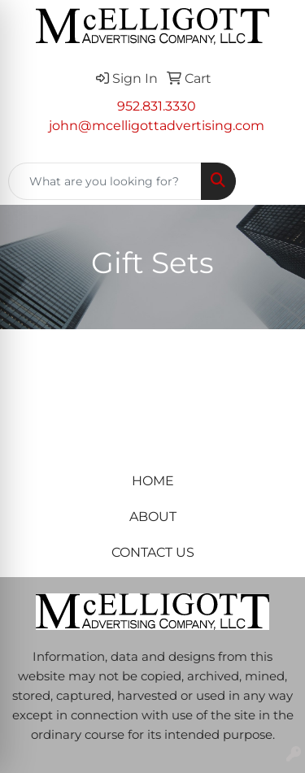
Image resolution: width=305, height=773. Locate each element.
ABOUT (152, 516)
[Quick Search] (105, 181)
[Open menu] (272, 181)
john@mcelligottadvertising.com (156, 125)
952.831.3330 (156, 106)
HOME (153, 481)
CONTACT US (152, 552)
